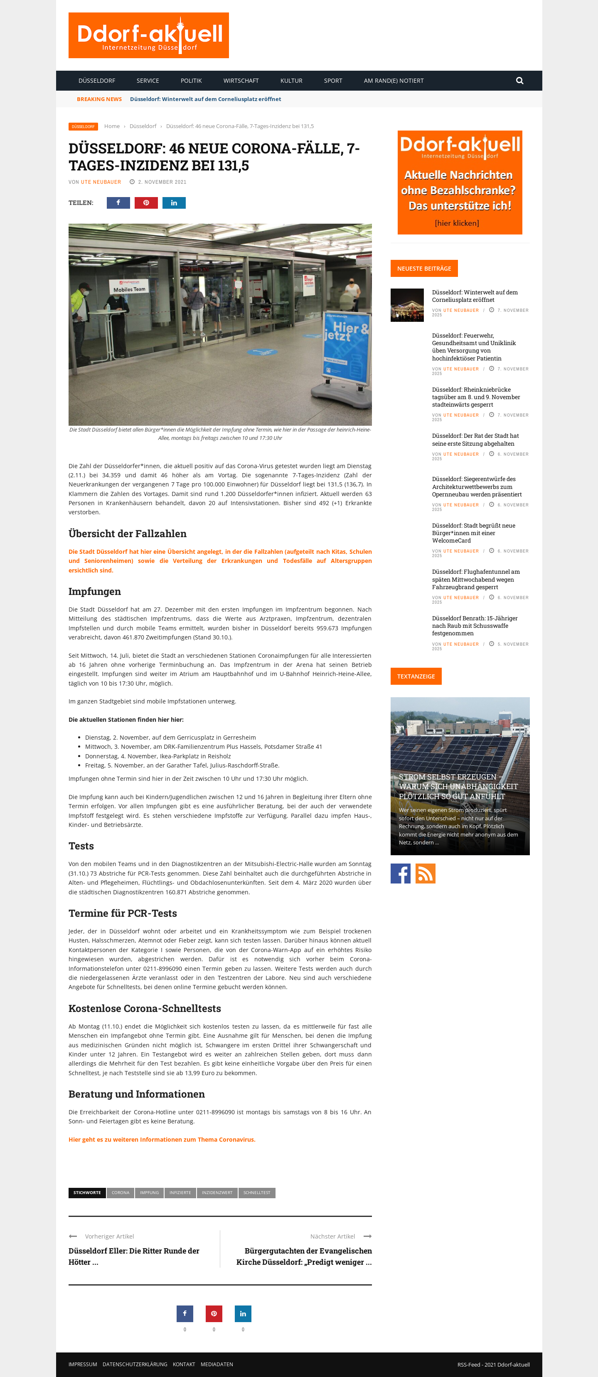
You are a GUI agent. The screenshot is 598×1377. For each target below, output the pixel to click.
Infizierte (180, 1192)
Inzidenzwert (217, 1192)
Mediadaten (217, 1364)
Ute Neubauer (101, 181)
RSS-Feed (469, 1364)
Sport (333, 80)
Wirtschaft (241, 80)
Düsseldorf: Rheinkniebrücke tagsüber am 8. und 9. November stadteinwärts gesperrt (476, 396)
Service (148, 80)
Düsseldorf (97, 80)
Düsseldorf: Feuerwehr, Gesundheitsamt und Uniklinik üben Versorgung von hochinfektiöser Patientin (474, 346)
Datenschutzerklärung (135, 1364)
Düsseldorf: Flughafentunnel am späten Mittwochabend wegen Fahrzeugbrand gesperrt (476, 579)
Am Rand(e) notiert (394, 80)
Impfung (149, 1192)
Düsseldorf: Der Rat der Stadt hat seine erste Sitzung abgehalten (475, 439)
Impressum (83, 1364)
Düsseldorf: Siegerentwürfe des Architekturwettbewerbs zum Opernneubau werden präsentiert (477, 486)
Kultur (292, 80)
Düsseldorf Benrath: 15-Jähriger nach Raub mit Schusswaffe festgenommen (475, 625)
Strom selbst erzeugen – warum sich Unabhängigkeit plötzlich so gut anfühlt (458, 786)
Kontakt (184, 1364)
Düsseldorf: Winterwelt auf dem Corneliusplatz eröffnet (205, 99)
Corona (120, 1192)
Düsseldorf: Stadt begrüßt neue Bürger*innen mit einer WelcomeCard (473, 532)
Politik (191, 80)
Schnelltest (257, 1192)
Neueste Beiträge (424, 268)
